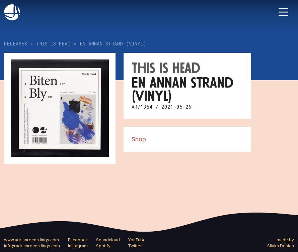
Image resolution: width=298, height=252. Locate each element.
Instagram (78, 245)
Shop (139, 139)
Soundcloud (108, 239)
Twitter (135, 245)
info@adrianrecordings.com (32, 245)
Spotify (103, 245)
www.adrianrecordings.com (31, 239)
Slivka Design (280, 245)
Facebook (78, 239)
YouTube (137, 239)
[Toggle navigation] (283, 12)
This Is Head (53, 43)
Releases (15, 43)
